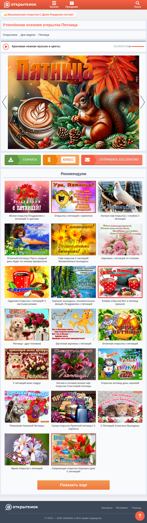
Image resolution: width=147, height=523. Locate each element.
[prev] (4, 102)
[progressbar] (138, 46)
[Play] (6, 47)
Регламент (122, 507)
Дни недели (28, 34)
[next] (142, 102)
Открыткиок (10, 34)
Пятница (44, 34)
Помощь (136, 507)
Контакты (107, 507)
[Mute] (130, 47)
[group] (73, 46)
